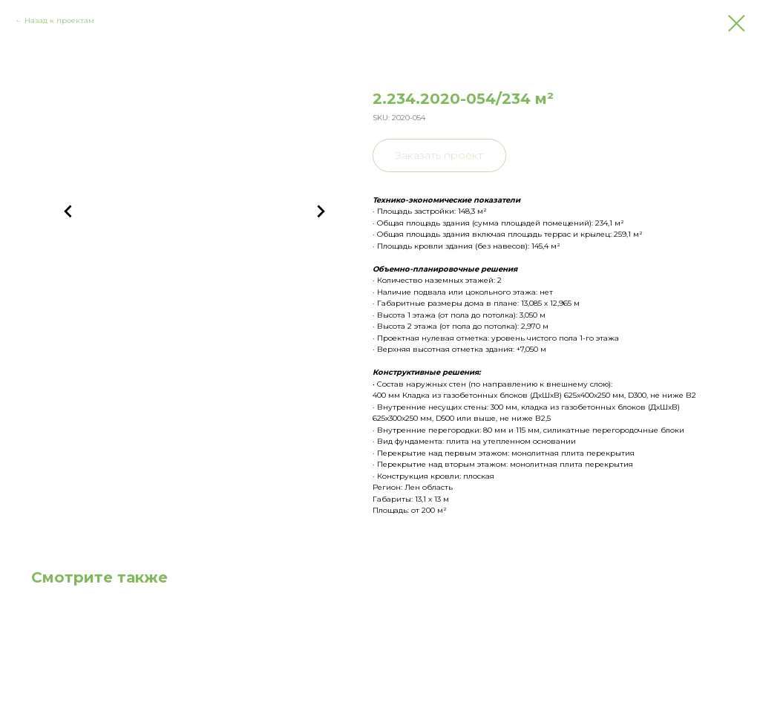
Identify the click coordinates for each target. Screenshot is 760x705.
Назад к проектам (59, 20)
